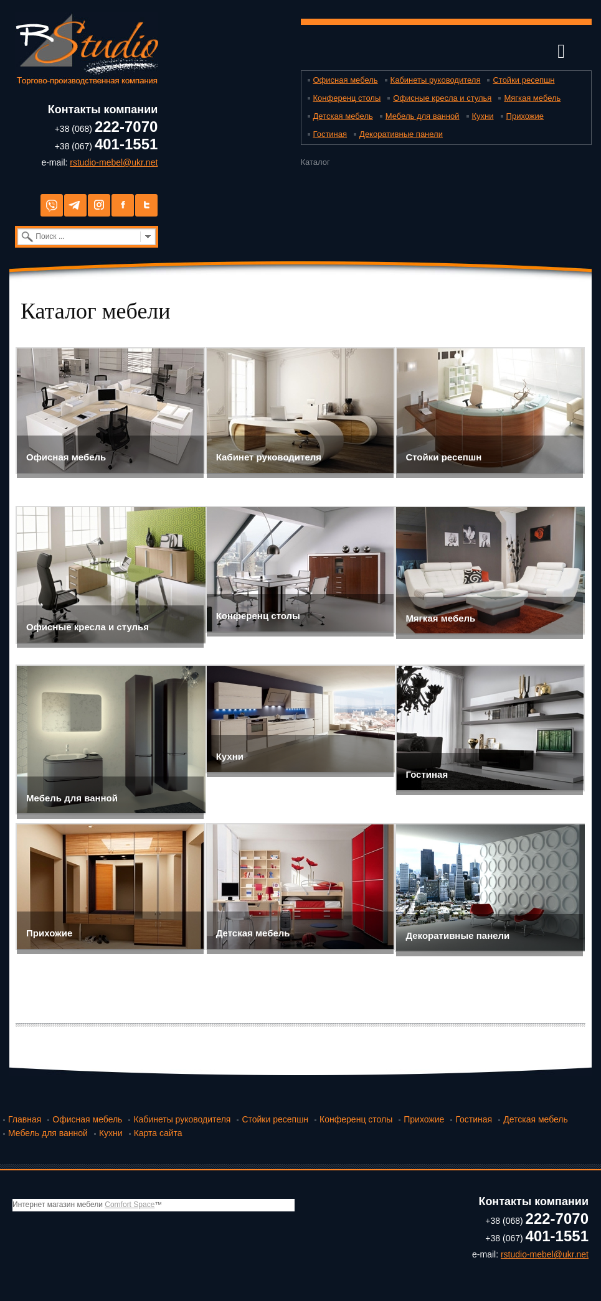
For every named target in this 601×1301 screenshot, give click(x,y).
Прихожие (525, 116)
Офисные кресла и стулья (442, 98)
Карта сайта (158, 1133)
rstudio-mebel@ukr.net (114, 162)
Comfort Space (129, 1204)
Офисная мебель (345, 80)
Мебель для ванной (423, 116)
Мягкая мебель (532, 98)
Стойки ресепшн (523, 80)
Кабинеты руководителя (435, 80)
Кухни (483, 116)
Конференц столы (347, 98)
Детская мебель (343, 116)
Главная (24, 1119)
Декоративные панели (401, 134)
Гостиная (330, 134)
